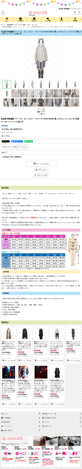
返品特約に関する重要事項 (11, 157)
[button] (3, 13)
